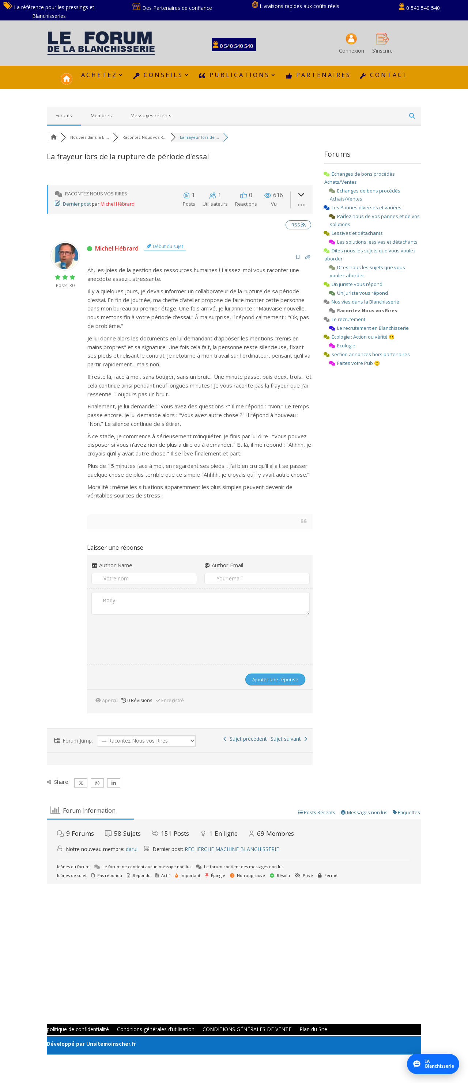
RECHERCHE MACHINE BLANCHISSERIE (232, 849)
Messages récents (151, 115)
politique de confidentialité (78, 1030)
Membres (101, 115)
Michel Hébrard (118, 204)
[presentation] (138, 637)
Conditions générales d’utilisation (156, 1030)
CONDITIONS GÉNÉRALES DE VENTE (247, 1030)
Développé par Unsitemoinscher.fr (91, 1044)
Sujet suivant (289, 738)
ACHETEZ (99, 75)
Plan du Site (313, 1030)
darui (131, 849)
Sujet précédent (245, 738)
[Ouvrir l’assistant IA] (433, 1064)
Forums (64, 115)
